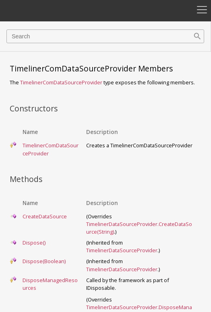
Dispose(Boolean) (44, 261)
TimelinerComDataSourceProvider (61, 82)
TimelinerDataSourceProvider (121, 250)
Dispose (34, 242)
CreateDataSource (45, 216)
